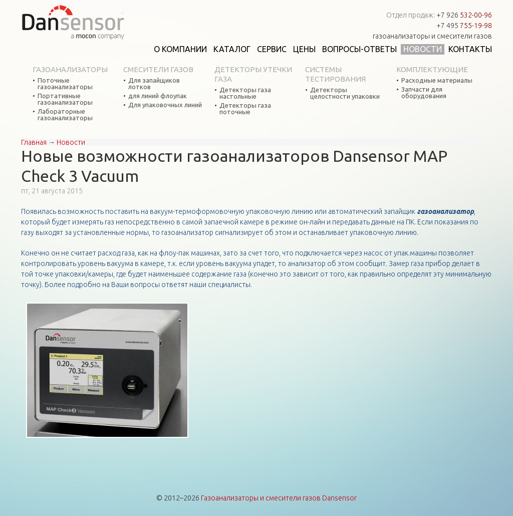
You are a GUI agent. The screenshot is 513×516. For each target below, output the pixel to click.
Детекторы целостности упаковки (345, 93)
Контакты (470, 49)
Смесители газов (158, 69)
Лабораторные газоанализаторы (65, 114)
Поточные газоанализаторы (65, 83)
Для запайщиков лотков (154, 83)
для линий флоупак (157, 96)
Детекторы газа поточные (245, 108)
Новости (422, 49)
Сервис (272, 49)
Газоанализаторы (70, 69)
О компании (180, 49)
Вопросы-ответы (359, 49)
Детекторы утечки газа (253, 74)
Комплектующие (432, 69)
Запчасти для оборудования (423, 92)
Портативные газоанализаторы (65, 99)
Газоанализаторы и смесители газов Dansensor (279, 498)
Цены (304, 49)
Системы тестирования (335, 74)
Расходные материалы (436, 80)
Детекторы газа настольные (245, 93)
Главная (34, 142)
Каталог (231, 49)
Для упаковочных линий (165, 105)
